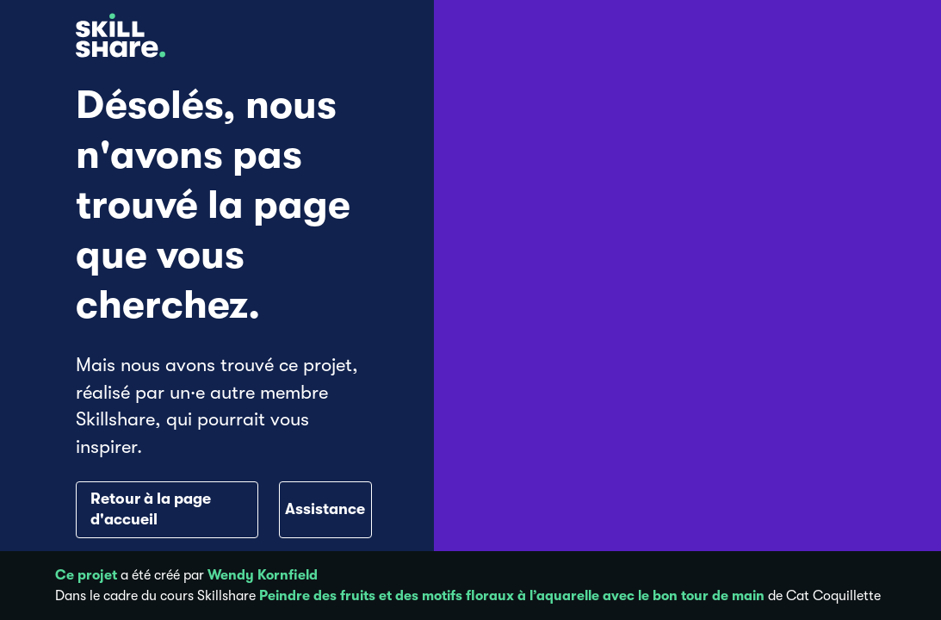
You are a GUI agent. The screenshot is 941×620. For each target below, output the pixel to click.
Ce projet (86, 575)
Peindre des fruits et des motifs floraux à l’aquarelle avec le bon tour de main (512, 596)
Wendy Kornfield (262, 575)
